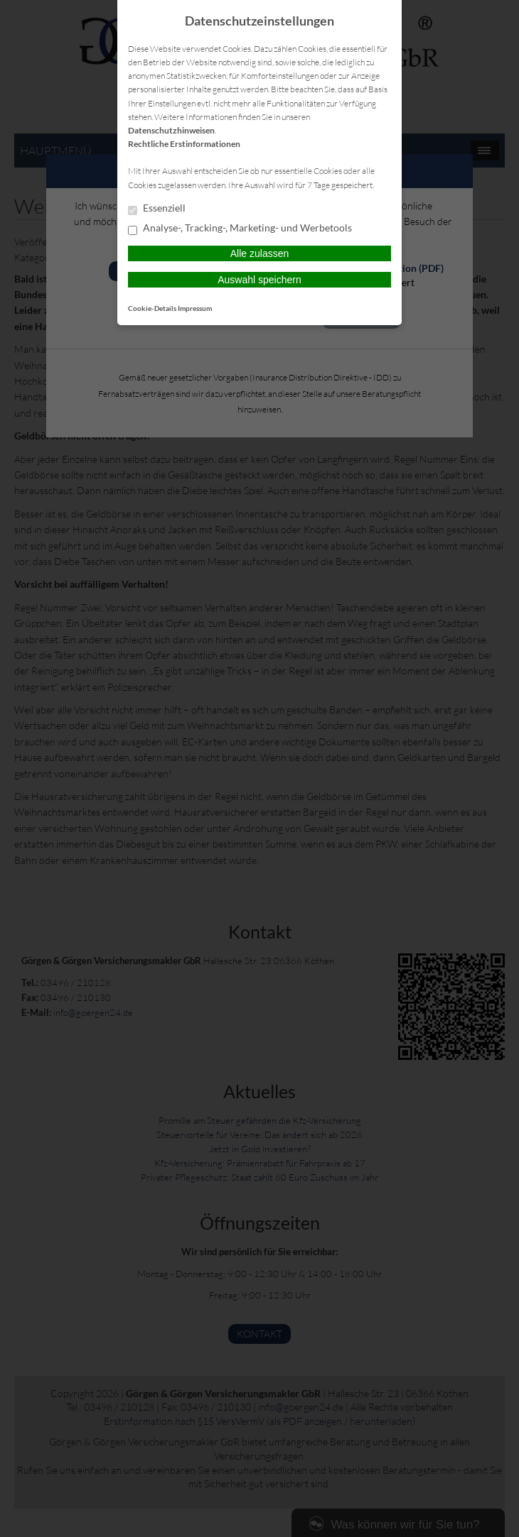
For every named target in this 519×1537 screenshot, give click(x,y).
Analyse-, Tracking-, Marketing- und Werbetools (240, 228)
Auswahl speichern (259, 279)
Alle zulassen (259, 253)
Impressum (195, 308)
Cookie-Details (152, 308)
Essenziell (157, 208)
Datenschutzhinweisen (171, 130)
